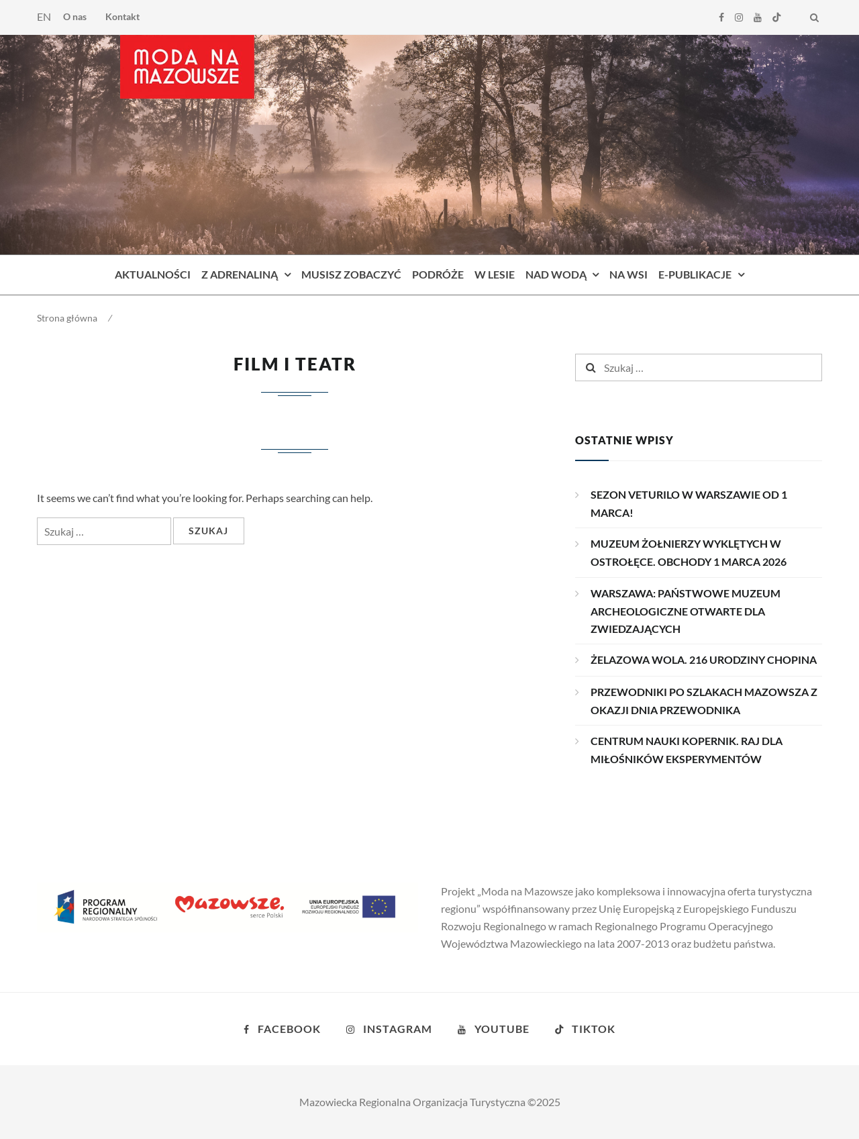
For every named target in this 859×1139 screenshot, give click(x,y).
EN (44, 16)
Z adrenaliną (239, 274)
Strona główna (67, 318)
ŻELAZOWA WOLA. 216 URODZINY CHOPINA (704, 659)
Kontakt (122, 16)
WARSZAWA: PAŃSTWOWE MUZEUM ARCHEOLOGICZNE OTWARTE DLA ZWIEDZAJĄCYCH (685, 611)
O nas (75, 16)
